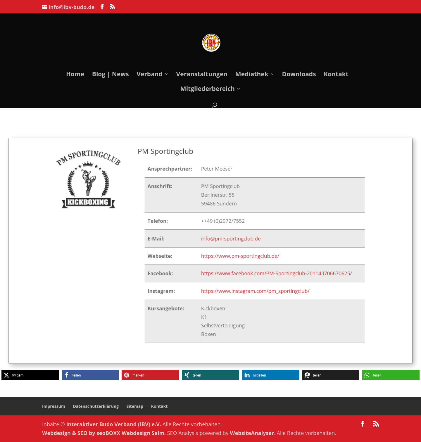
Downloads (299, 75)
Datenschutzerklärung (96, 406)
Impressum (53, 406)
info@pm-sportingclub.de (229, 239)
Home (75, 75)
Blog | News (110, 75)
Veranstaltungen (202, 75)
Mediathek (251, 75)
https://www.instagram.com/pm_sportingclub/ (252, 288)
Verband (150, 75)
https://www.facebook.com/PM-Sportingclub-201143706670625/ (271, 272)
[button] (30, 375)
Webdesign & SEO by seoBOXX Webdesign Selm (103, 432)
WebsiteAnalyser (252, 432)
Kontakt (336, 75)
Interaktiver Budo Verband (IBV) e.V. (113, 424)
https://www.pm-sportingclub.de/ (238, 256)
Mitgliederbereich (207, 90)
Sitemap (135, 406)
